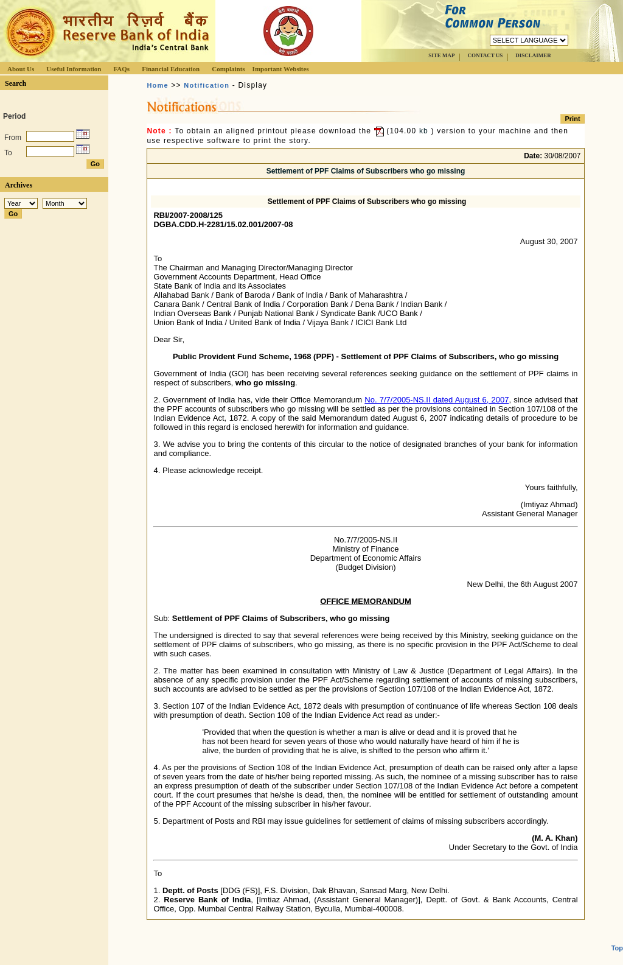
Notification (206, 85)
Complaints (228, 68)
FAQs (121, 68)
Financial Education (171, 68)
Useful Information (73, 68)
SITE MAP (441, 55)
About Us (20, 68)
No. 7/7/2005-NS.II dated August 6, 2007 (436, 399)
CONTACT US (485, 55)
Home (157, 85)
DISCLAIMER (533, 55)
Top (617, 926)
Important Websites (280, 68)
